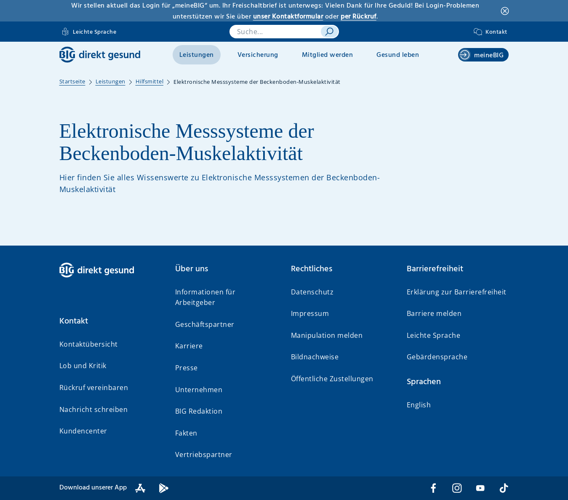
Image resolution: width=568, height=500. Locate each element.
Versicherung (257, 55)
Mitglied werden (327, 55)
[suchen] (329, 31)
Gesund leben (397, 55)
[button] (110, 321)
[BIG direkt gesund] (99, 54)
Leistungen (196, 55)
